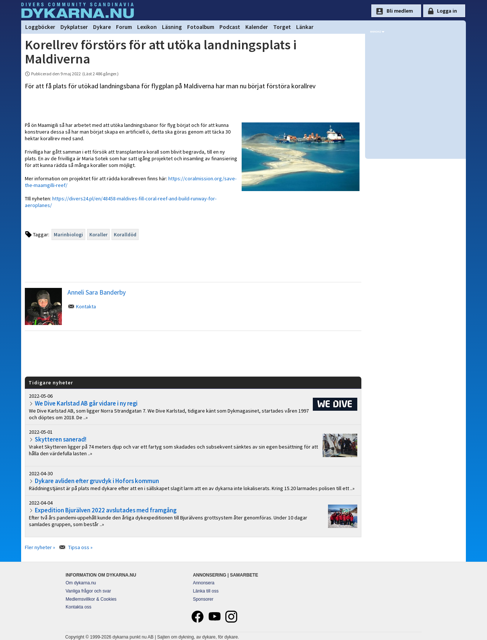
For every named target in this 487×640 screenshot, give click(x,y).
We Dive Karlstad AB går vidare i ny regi (86, 403)
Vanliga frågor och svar (88, 591)
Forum (124, 26)
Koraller (98, 234)
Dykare (102, 26)
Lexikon (147, 26)
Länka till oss (205, 591)
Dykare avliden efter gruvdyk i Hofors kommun (97, 481)
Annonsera (203, 582)
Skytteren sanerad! (60, 439)
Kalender (256, 26)
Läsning (172, 26)
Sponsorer (203, 599)
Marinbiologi (68, 234)
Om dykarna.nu (81, 582)
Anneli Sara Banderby (96, 292)
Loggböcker (40, 26)
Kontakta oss (78, 607)
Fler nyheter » (40, 547)
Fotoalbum (200, 26)
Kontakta (86, 306)
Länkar (305, 26)
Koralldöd (125, 234)
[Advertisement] (193, 353)
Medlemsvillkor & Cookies (91, 599)
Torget (282, 26)
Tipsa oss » (80, 547)
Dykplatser (74, 26)
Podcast (229, 26)
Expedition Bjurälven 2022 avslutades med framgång (105, 510)
